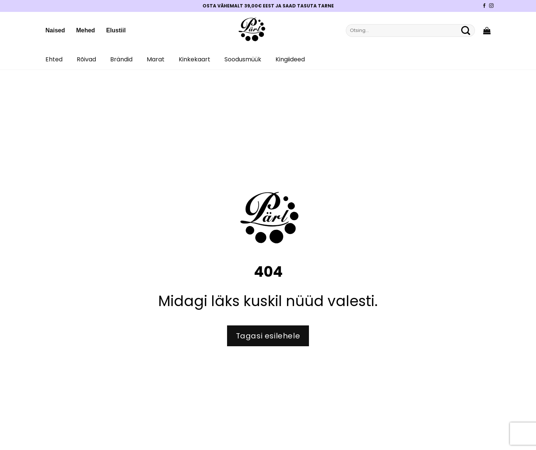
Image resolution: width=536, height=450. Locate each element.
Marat (156, 59)
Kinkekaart (194, 59)
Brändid (121, 59)
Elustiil (115, 30)
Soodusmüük (242, 59)
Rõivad (86, 59)
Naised (55, 30)
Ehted (54, 59)
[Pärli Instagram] (491, 6)
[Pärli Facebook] (484, 6)
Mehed (85, 30)
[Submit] (465, 30)
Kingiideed (290, 59)
